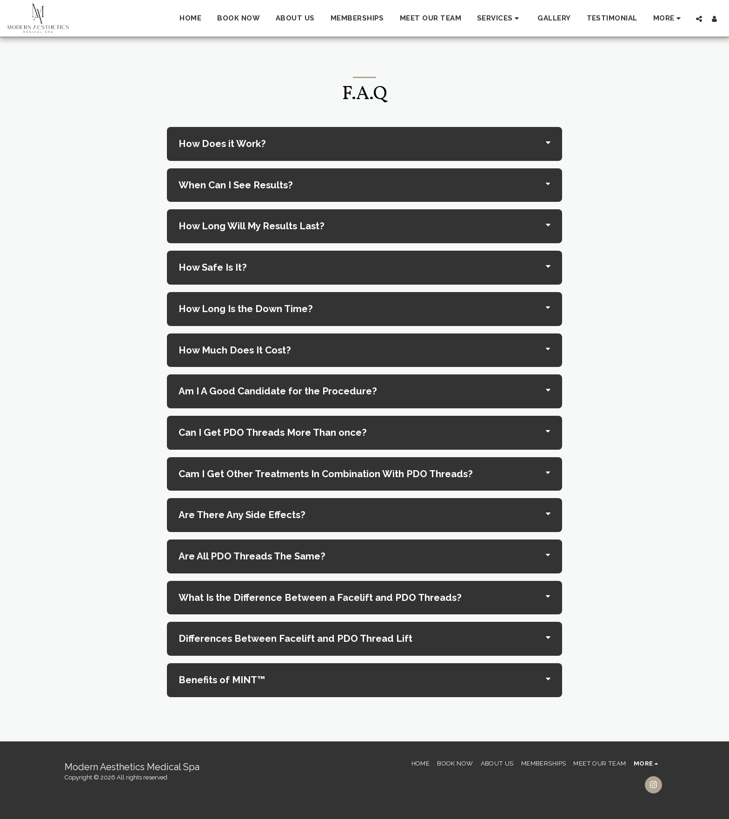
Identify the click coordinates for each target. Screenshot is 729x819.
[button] (499, 18)
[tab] (364, 143)
